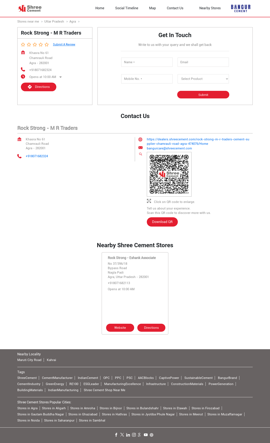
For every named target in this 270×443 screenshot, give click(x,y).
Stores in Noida (28, 420)
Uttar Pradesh (54, 21)
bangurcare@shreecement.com (169, 148)
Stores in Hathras (114, 414)
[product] (203, 78)
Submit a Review (64, 44)
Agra (72, 21)
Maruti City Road (29, 360)
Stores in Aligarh (54, 408)
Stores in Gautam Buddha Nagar (40, 414)
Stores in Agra (27, 408)
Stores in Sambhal (92, 420)
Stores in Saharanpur (59, 420)
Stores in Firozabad (206, 408)
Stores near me (28, 21)
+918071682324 (40, 70)
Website (120, 327)
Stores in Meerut (191, 414)
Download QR (162, 222)
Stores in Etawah (175, 408)
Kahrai (51, 360)
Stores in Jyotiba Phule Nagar (153, 414)
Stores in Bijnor (111, 408)
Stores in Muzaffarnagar (224, 414)
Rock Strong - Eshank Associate (132, 258)
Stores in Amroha (82, 408)
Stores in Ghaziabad (82, 414)
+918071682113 (119, 283)
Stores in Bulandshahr (142, 408)
